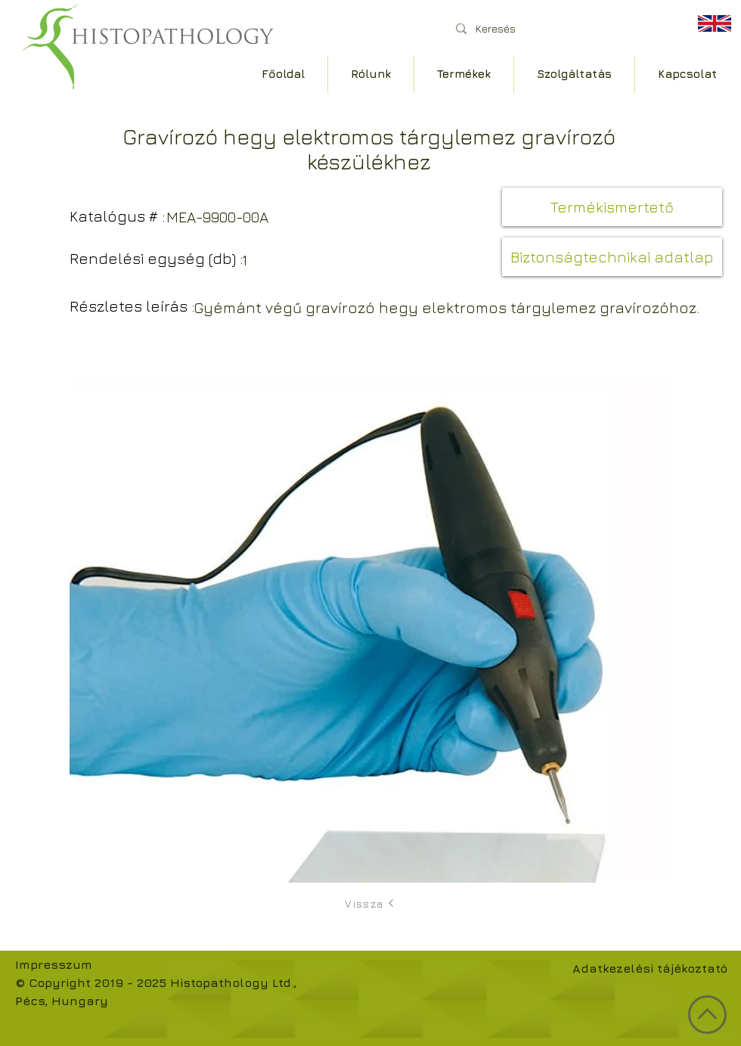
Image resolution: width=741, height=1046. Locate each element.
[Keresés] (559, 28)
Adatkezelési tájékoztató (649, 968)
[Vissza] (370, 903)
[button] (612, 207)
